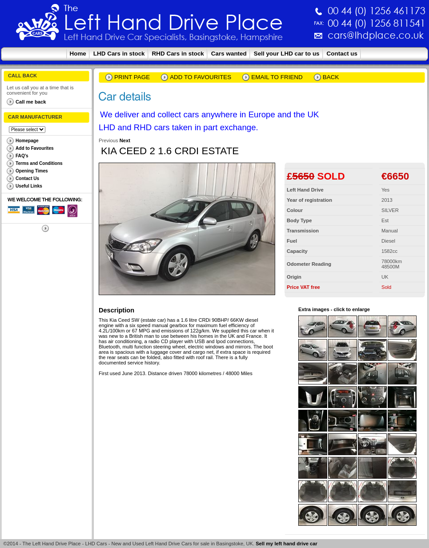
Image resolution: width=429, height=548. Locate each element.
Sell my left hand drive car (286, 543)
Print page (132, 77)
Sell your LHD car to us (287, 53)
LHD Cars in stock (119, 53)
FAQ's (22, 155)
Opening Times (32, 170)
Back (331, 77)
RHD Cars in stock (178, 53)
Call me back (31, 101)
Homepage (27, 140)
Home (78, 53)
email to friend (277, 77)
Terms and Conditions (39, 163)
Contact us (342, 53)
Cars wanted (229, 53)
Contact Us (27, 178)
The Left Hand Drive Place (37, 24)
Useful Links (29, 186)
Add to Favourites (35, 148)
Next (125, 140)
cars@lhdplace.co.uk (282, 38)
